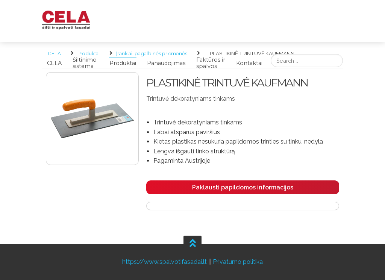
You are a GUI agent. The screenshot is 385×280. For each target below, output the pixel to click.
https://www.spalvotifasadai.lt (164, 262)
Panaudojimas (166, 62)
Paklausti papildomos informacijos (242, 187)
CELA (54, 62)
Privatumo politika (238, 262)
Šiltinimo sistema (85, 63)
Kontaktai (249, 62)
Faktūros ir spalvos (210, 63)
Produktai (122, 62)
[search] (307, 60)
